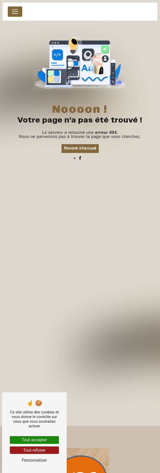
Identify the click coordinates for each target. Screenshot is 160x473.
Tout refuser (34, 450)
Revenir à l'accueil (80, 148)
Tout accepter (34, 439)
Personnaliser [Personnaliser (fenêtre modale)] (34, 460)
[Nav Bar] (15, 11)
